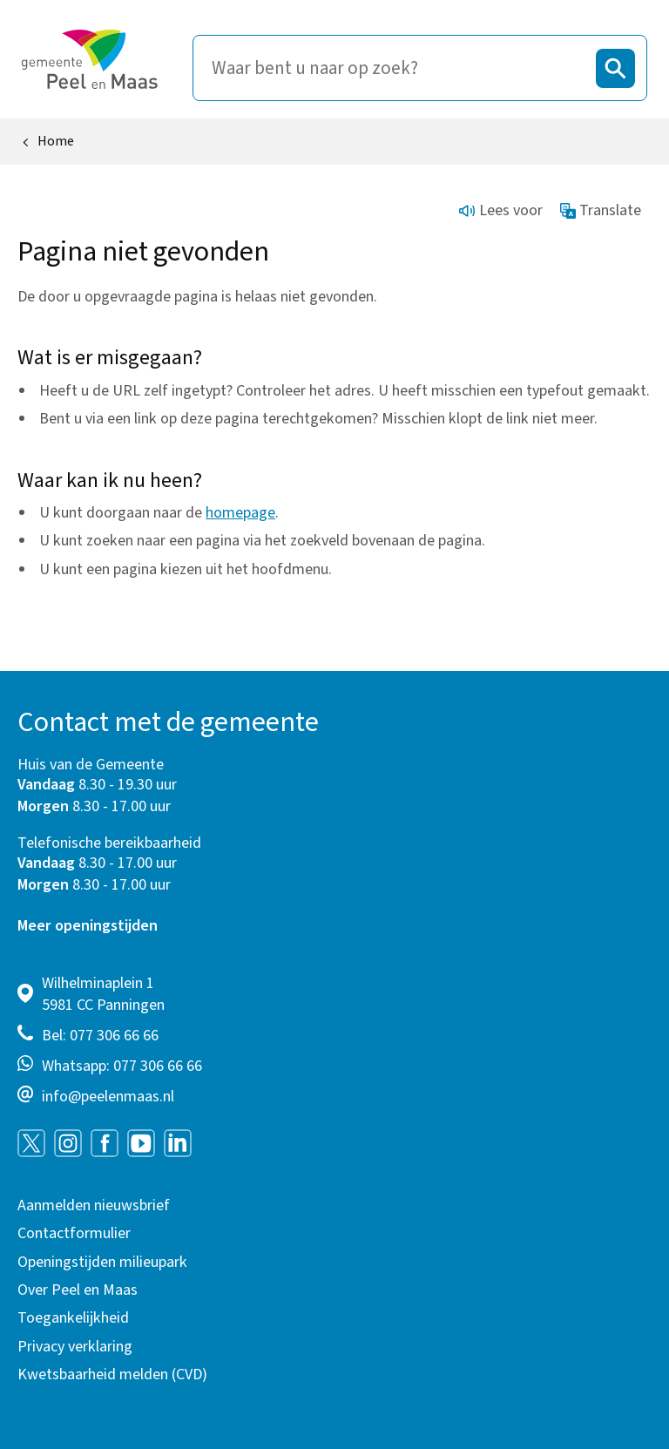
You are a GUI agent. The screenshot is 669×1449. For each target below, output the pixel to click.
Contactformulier (74, 1233)
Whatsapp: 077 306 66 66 (122, 1066)
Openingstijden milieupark (102, 1262)
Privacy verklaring (74, 1347)
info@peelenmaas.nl (108, 1096)
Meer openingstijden (87, 926)
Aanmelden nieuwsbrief (93, 1205)
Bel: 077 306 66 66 (100, 1035)
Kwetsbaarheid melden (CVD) (112, 1374)
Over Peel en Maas (77, 1290)
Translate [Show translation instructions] (601, 210)
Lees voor (501, 210)
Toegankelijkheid (73, 1318)
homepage (240, 513)
